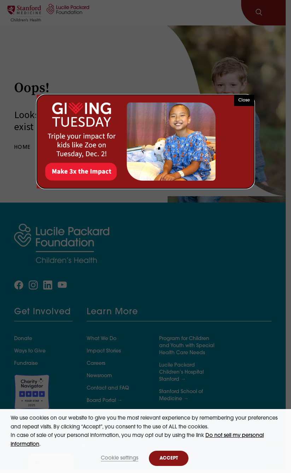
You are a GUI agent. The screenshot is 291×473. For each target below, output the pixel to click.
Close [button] (244, 100)
